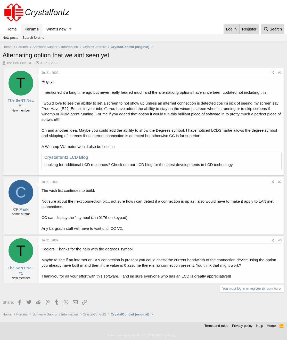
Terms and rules (216, 326)
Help (259, 326)
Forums (31, 29)
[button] (70, 29)
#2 (280, 182)
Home (11, 29)
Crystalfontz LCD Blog (66, 157)
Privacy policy (242, 326)
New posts (10, 37)
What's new (56, 29)
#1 (280, 73)
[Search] (272, 29)
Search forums (33, 37)
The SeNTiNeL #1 (19, 63)
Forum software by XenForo (143, 335)
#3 (280, 240)
